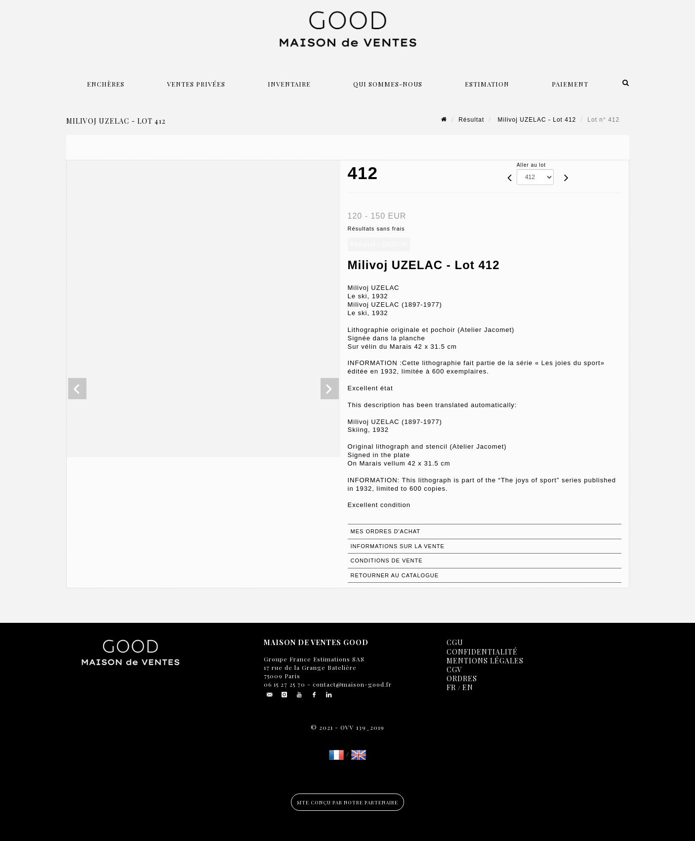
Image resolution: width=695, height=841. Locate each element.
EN (467, 687)
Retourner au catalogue (395, 575)
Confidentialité (482, 651)
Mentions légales (485, 660)
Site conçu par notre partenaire (347, 802)
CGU (455, 642)
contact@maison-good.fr (351, 684)
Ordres (462, 678)
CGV (454, 669)
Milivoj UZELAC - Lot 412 (535, 119)
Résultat (471, 119)
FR (451, 687)
